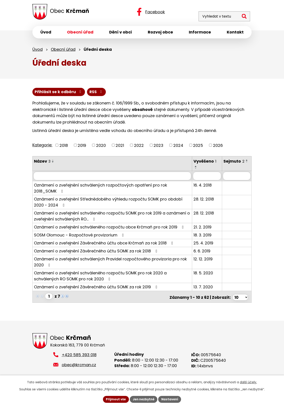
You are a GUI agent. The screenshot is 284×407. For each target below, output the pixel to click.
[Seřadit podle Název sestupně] (53, 163)
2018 (63, 146)
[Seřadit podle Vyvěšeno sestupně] (197, 169)
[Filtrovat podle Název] (113, 177)
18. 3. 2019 (204, 236)
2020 (101, 146)
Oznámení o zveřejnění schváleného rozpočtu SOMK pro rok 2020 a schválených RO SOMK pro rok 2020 (100, 277)
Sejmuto (235, 162)
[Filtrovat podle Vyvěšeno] (209, 177)
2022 (139, 146)
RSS (42, 93)
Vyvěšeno (206, 162)
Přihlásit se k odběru (81, 93)
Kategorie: (42, 146)
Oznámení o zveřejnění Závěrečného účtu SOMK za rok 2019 (96, 288)
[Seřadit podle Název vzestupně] (53, 162)
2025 (198, 146)
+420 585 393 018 (79, 355)
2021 (120, 146)
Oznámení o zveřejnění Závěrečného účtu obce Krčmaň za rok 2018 (104, 244)
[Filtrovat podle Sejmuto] (237, 177)
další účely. (248, 381)
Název (42, 162)
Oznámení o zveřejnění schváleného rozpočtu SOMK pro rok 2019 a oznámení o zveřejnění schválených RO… (112, 217)
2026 (218, 146)
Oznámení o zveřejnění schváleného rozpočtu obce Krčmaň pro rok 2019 (109, 228)
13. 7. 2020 (205, 288)
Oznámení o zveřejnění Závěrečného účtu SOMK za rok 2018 (96, 252)
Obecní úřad (63, 50)
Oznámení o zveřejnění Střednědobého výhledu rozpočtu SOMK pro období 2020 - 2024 (108, 203)
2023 (158, 146)
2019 (82, 146)
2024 (178, 146)
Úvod (37, 50)
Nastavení (171, 399)
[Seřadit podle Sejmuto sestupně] (227, 169)
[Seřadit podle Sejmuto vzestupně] (227, 168)
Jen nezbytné (143, 399)
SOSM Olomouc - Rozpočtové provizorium (80, 236)
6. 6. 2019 (203, 252)
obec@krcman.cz (79, 365)
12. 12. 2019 (205, 260)
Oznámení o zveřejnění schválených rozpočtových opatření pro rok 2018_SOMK (112, 188)
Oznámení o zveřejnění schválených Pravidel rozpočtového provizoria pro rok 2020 (110, 263)
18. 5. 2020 (205, 274)
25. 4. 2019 (205, 244)
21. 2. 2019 (204, 228)
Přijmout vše (114, 399)
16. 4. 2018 (204, 186)
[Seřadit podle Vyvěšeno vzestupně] (197, 168)
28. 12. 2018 (205, 200)
